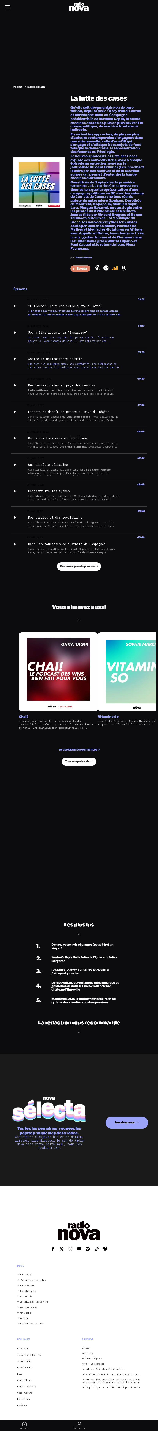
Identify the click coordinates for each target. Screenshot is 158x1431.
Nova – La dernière (93, 1364)
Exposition (23, 1399)
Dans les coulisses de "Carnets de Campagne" (67, 544)
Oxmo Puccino (24, 1393)
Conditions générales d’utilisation (103, 1369)
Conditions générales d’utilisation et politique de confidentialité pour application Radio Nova (111, 1380)
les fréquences (28, 1307)
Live (19, 1374)
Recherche (79, 1425)
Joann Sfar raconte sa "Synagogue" (58, 332)
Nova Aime (22, 1348)
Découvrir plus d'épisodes (77, 566)
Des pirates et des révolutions (55, 517)
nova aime (25, 1313)
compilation (24, 1380)
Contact (86, 1348)
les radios (26, 1274)
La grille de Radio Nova (34, 1302)
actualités (26, 1296)
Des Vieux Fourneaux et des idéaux (58, 438)
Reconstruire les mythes (49, 491)
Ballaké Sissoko (26, 1386)
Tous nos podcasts (77, 761)
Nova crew (87, 1353)
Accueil (24, 1425)
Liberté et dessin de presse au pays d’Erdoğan (68, 412)
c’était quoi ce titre (33, 1280)
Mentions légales (92, 1358)
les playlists (28, 1291)
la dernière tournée (31, 1324)
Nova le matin (25, 1367)
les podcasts (27, 1285)
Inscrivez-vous (125, 1122)
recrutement (24, 1361)
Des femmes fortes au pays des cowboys (61, 385)
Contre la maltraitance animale (55, 359)
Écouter (80, 268)
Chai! (23, 717)
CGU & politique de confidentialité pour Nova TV (111, 1387)
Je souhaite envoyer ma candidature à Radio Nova (111, 1374)
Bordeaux (22, 1405)
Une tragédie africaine (48, 465)
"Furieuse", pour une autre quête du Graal (65, 306)
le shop (24, 1318)
